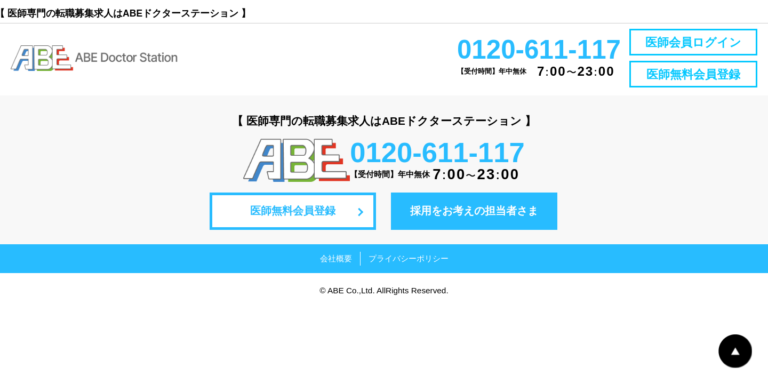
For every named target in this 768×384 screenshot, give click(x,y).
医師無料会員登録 (693, 74)
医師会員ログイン (693, 42)
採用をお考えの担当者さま (474, 211)
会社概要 (336, 258)
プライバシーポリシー (409, 258)
